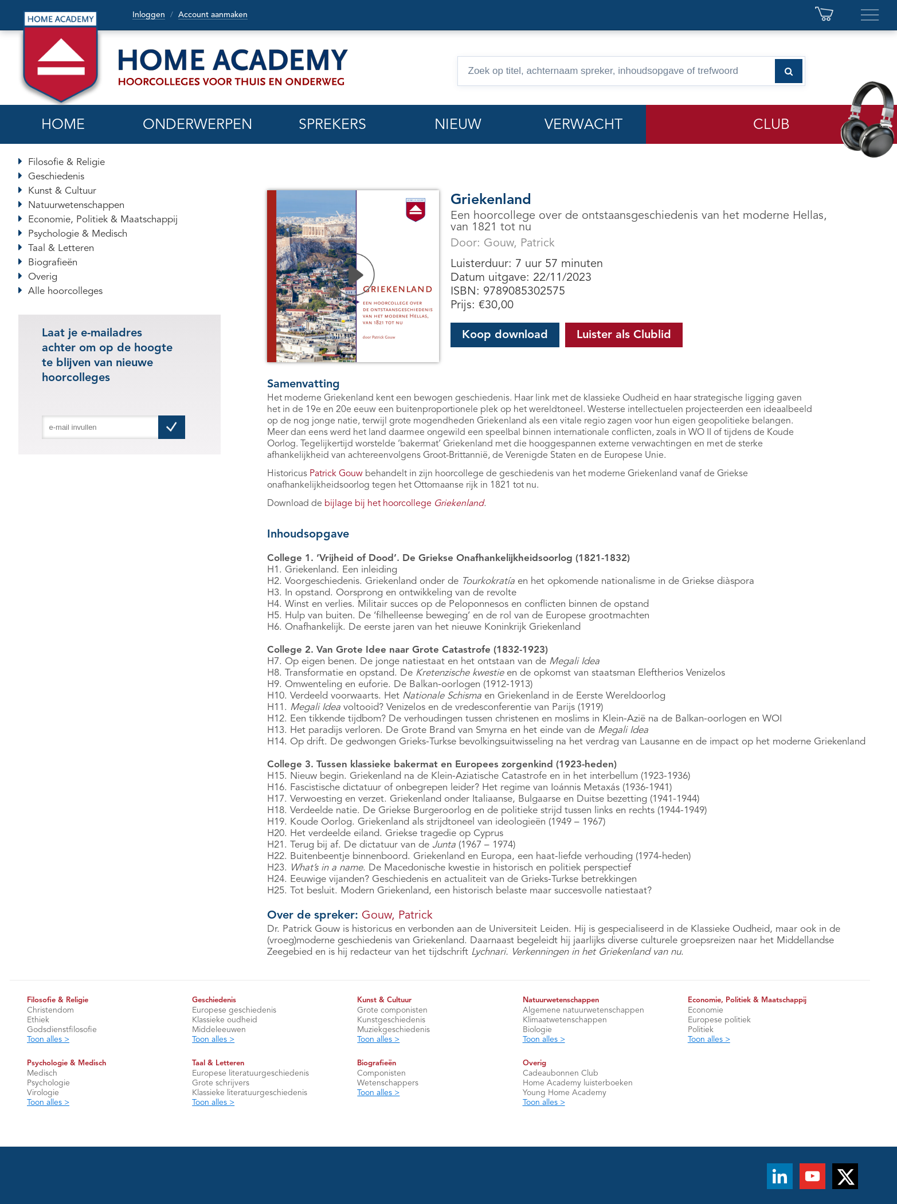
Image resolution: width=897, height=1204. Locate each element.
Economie (705, 1010)
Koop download (505, 335)
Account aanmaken (213, 15)
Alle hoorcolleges (65, 291)
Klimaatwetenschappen (565, 1020)
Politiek (701, 1030)
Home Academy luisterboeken (578, 1083)
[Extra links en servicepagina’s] (870, 15)
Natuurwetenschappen (76, 205)
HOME (63, 125)
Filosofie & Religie (66, 162)
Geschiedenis (56, 177)
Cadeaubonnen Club (560, 1073)
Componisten (381, 1073)
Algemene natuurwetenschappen (583, 1010)
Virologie (43, 1093)
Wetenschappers (387, 1083)
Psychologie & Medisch (77, 234)
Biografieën (52, 263)
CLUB (771, 125)
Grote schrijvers (220, 1083)
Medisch (42, 1073)
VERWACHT (583, 125)
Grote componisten (392, 1010)
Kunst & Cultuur (62, 191)
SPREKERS (332, 125)
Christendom (50, 1010)
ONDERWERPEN (197, 125)
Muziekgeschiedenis (393, 1030)
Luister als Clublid (624, 335)
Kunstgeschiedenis (391, 1020)
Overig (42, 277)
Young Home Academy (564, 1093)
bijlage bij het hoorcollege (404, 503)
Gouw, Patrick (519, 243)
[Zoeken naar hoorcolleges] (788, 71)
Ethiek (38, 1020)
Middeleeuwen (219, 1030)
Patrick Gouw (336, 474)
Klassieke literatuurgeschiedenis (249, 1093)
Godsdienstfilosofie (62, 1030)
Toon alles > (48, 1040)
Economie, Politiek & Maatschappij (103, 220)
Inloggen (148, 15)
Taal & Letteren (61, 248)
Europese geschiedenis (234, 1010)
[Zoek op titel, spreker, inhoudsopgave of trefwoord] (631, 71)
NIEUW (457, 125)
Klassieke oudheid (224, 1020)
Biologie (537, 1030)
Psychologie (48, 1083)
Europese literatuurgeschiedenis (250, 1073)
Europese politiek (719, 1020)
